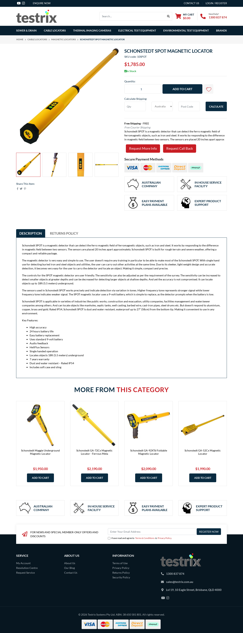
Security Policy (121, 577)
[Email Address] (152, 531)
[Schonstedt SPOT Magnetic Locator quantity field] (142, 89)
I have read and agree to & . (140, 538)
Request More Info (143, 148)
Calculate (216, 106)
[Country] (162, 106)
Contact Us (70, 572)
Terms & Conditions (145, 538)
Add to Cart (183, 89)
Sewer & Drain (26, 30)
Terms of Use (120, 563)
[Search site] (168, 16)
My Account (23, 563)
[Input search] (132, 16)
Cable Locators (55, 30)
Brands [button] (221, 30)
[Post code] (189, 106)
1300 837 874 (218, 17)
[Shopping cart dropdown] (184, 16)
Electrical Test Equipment (137, 30)
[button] (208, 89)
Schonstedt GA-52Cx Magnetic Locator (203, 452)
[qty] (135, 106)
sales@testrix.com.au (179, 581)
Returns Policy (64, 233)
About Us (69, 563)
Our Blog (69, 567)
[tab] (30, 233)
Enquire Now (41, 3)
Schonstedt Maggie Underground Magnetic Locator (40, 452)
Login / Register (216, 3)
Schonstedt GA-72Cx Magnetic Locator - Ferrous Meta (94, 452)
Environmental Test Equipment (186, 30)
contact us (191, 3)
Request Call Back (179, 148)
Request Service (25, 572)
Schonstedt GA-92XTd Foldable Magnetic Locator (148, 452)
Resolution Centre (27, 567)
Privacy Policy (164, 538)
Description (30, 233)
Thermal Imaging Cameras (92, 30)
